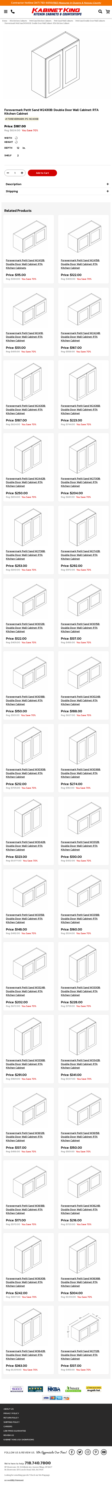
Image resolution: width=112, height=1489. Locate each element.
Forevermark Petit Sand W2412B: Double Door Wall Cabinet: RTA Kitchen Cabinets (25, 264)
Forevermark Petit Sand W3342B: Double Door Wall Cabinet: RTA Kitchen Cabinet (80, 1064)
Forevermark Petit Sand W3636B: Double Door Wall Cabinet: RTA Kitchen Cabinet (80, 1282)
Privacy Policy (11, 1413)
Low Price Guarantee (15, 1430)
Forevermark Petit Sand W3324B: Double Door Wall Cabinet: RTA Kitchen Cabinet (25, 991)
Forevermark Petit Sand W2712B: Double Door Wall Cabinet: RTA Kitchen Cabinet (80, 1354)
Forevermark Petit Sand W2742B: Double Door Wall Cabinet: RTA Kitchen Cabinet (80, 555)
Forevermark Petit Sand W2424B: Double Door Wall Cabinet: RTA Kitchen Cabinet (80, 336)
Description (13, 184)
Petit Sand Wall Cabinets (63, 21)
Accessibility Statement (13, 1480)
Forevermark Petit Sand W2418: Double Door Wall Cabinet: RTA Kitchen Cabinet (24, 336)
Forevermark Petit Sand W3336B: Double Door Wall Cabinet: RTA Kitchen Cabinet (25, 1064)
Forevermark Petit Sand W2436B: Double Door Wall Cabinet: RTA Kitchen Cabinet (80, 409)
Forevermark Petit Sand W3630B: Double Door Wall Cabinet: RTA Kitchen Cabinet (26, 1282)
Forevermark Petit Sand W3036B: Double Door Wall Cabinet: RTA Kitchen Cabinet (81, 773)
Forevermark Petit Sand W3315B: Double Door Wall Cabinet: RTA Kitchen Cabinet (25, 918)
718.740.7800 (38, 1463)
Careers (8, 1426)
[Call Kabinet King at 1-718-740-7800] (12, 11)
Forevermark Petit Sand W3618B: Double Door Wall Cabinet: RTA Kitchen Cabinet (25, 1209)
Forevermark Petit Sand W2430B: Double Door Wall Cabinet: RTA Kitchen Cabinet (26, 409)
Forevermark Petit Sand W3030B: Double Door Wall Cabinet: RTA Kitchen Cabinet (26, 773)
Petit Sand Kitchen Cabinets (40, 21)
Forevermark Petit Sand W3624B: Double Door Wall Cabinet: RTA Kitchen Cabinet (80, 1209)
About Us (9, 1409)
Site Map (42, 1475)
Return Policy (11, 1417)
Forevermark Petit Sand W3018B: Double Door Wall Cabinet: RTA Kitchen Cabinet (25, 700)
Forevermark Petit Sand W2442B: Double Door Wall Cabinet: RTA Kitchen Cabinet (26, 482)
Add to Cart (42, 173)
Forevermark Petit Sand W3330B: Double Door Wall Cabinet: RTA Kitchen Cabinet (80, 991)
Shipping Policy (12, 1422)
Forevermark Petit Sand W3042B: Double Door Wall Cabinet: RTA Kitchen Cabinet (26, 845)
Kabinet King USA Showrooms (19, 1439)
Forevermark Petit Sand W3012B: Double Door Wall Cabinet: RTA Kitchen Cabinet (25, 627)
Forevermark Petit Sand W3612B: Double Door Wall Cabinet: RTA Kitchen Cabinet (25, 1136)
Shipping (12, 191)
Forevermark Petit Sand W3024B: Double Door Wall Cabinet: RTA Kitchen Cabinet (81, 700)
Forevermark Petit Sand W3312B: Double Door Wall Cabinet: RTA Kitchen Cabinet (80, 845)
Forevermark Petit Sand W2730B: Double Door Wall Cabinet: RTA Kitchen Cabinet (80, 482)
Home (4, 21)
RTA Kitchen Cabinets (18, 21)
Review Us (9, 1435)
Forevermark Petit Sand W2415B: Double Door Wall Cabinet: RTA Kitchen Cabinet (80, 264)
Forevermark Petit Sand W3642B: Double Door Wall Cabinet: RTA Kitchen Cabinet (26, 1354)
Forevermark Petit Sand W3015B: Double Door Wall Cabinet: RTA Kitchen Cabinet (80, 627)
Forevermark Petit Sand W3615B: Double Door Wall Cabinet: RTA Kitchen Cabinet (80, 1136)
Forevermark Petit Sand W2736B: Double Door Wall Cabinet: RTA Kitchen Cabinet (25, 555)
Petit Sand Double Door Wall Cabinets (90, 21)
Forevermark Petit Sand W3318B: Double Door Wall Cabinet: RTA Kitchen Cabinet (80, 918)
